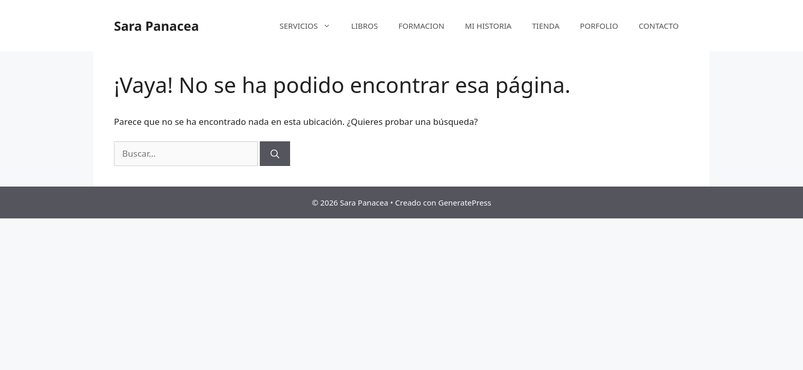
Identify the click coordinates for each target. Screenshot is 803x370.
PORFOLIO (599, 26)
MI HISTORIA (488, 26)
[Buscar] (275, 153)
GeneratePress (464, 202)
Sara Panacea (156, 25)
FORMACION (421, 26)
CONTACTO (659, 26)
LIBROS (364, 26)
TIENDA (545, 26)
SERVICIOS (310, 25)
